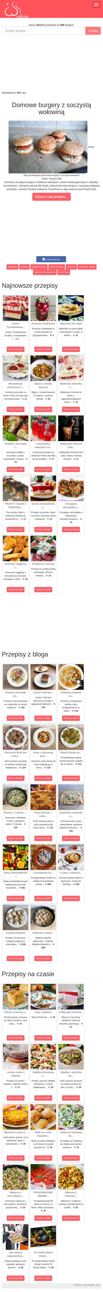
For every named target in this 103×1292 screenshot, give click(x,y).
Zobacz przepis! (15, 349)
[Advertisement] (51, 62)
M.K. (98, 1285)
